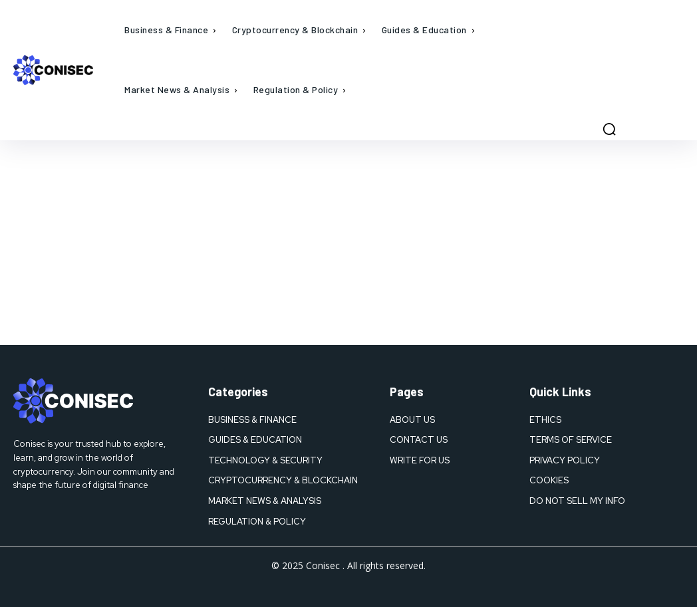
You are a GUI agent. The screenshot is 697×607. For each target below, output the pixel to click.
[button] (609, 129)
